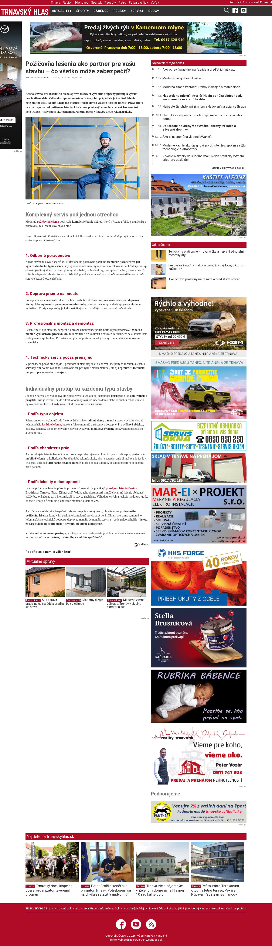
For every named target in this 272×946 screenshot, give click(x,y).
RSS (181, 908)
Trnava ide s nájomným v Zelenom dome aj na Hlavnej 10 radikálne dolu (160, 890)
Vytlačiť (141, 544)
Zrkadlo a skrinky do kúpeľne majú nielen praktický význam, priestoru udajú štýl (204, 158)
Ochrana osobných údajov (131, 908)
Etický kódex (157, 908)
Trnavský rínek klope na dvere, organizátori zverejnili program (49, 890)
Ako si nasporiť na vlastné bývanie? (187, 137)
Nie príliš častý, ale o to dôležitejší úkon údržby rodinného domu (202, 117)
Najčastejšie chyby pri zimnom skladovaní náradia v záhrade (204, 106)
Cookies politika (236, 908)
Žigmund (266, 2)
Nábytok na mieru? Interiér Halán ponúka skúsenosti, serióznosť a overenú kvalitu (202, 97)
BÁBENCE (101, 11)
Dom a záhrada (42, 77)
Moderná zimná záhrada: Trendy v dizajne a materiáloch (125, 603)
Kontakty (192, 908)
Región (67, 2)
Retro (122, 2)
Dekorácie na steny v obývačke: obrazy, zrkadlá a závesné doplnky (199, 127)
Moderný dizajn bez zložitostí (183, 78)
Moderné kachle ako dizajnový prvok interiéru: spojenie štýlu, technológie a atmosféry (204, 147)
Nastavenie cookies (212, 908)
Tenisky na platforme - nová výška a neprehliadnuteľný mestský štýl (206, 253)
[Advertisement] (61, 650)
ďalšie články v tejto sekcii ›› (229, 168)
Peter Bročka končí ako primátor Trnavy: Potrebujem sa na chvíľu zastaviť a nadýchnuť (106, 890)
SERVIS (29, 77)
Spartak (96, 2)
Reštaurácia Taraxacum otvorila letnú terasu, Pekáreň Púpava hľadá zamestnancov (215, 890)
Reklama (172, 908)
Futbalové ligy (138, 2)
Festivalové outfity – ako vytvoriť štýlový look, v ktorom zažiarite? (207, 267)
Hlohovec (81, 2)
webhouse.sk (154, 939)
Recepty (110, 2)
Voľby (155, 2)
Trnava (55, 2)
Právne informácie (101, 908)
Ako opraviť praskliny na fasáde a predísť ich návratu (45, 603)
